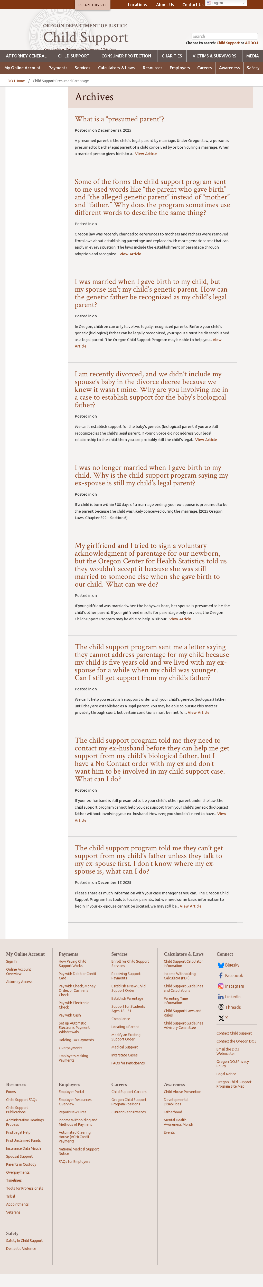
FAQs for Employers (74, 1175)
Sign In (11, 974)
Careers (204, 81)
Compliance (120, 1032)
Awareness (229, 81)
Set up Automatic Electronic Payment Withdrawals (74, 1040)
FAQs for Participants (128, 1076)
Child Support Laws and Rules (182, 1026)
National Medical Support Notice (79, 1164)
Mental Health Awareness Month (178, 1135)
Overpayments (70, 1061)
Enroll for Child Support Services (130, 976)
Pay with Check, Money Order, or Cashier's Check (77, 1003)
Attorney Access (19, 995)
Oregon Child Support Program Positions (128, 1115)
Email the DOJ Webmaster (228, 1064)
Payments (58, 81)
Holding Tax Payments (76, 1053)
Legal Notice (226, 1087)
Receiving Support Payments (125, 989)
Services (82, 81)
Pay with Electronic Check (74, 1018)
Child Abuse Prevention (182, 1105)
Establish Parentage (127, 1012)
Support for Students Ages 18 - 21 (128, 1022)
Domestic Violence (21, 1262)
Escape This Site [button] (93, 5)
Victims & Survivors (214, 69)
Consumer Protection (126, 69)
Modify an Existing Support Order (125, 1050)
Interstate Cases (124, 1068)
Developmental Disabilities (176, 1115)
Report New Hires (73, 1125)
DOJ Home (16, 94)
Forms (11, 1105)
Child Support (224, 55)
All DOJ (250, 55)
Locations (137, 4)
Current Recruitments (128, 1125)
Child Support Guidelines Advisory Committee (183, 1038)
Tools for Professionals (24, 1201)
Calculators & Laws (116, 81)
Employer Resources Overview (75, 1115)
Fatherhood (173, 1125)
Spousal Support (19, 1169)
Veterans (13, 1225)
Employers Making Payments (73, 1071)
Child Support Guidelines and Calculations (183, 1001)
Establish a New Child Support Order (128, 1001)
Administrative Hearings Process (25, 1135)
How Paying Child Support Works (72, 976)
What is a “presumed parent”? (119, 132)
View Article (146, 167)
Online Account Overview (18, 984)
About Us (165, 4)
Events (169, 1146)
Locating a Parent (125, 1040)
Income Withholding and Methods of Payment (78, 1135)
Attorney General (26, 69)
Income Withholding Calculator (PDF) (180, 989)
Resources (153, 81)
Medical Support (124, 1060)
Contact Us (193, 4)
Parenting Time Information (176, 1014)
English (215, 3)
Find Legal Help (18, 1146)
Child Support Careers (129, 1105)
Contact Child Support (234, 1046)
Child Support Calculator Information (183, 976)
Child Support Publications (17, 1123)
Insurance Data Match (23, 1161)
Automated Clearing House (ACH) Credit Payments (75, 1150)
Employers (180, 81)
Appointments (17, 1217)
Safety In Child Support (24, 1254)
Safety (253, 81)
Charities (172, 69)
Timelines (14, 1193)
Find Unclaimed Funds (23, 1153)
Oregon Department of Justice (85, 25)
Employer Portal (71, 1105)
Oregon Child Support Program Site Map (234, 1097)
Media (252, 69)
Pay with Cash (70, 1028)
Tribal (10, 1209)
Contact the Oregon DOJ (236, 1054)
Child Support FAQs (21, 1113)
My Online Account (22, 81)
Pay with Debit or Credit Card (77, 989)
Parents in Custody (21, 1177)
